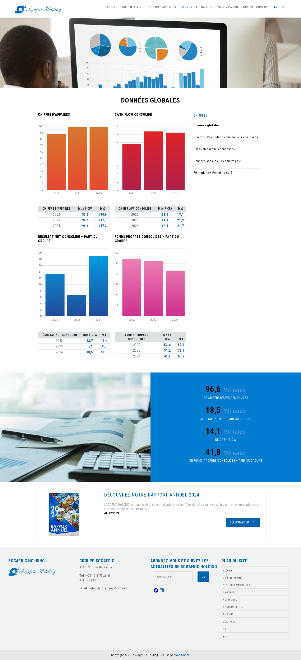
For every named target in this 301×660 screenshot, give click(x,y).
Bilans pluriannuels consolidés (214, 149)
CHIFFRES (186, 7)
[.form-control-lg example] (173, 576)
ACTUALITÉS (203, 7)
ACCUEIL (112, 7)
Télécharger (242, 522)
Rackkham (182, 655)
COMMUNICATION (227, 7)
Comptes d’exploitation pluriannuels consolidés (226, 137)
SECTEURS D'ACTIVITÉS (160, 7)
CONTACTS (263, 7)
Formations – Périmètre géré (213, 172)
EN (282, 7)
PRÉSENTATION (131, 7)
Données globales (207, 125)
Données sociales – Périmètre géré (217, 161)
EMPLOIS (247, 7)
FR (276, 7)
